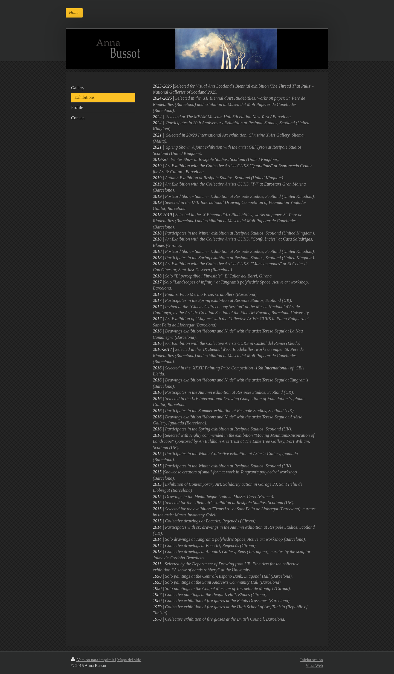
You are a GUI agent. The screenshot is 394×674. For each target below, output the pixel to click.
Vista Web (314, 665)
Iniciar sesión (311, 659)
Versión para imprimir (93, 659)
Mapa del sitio (129, 659)
